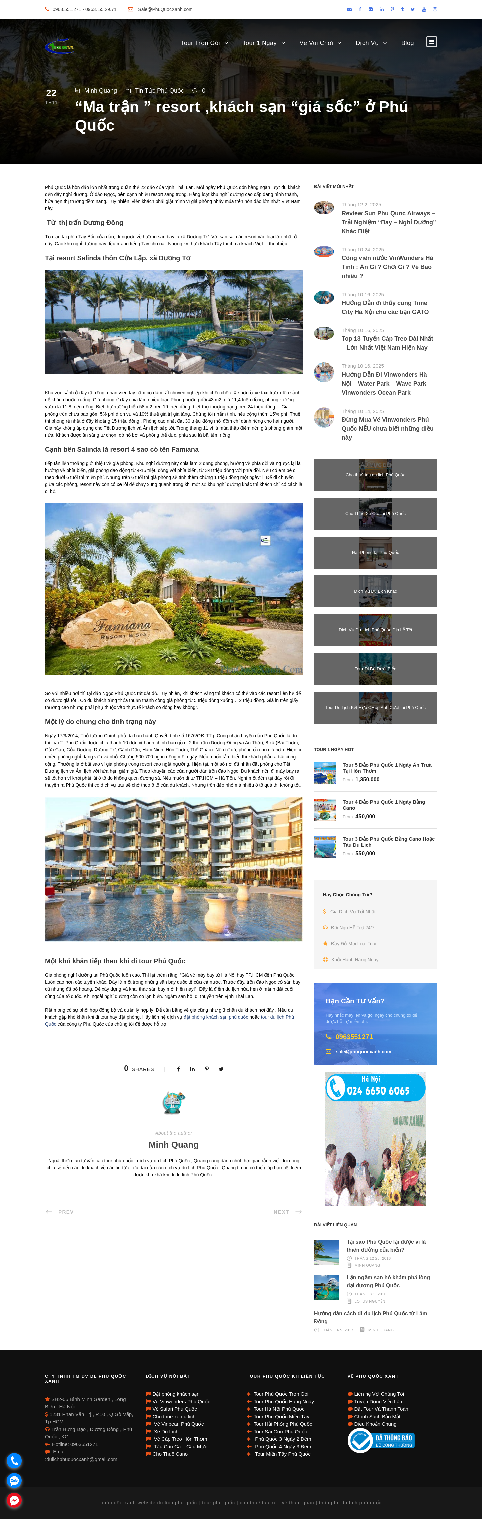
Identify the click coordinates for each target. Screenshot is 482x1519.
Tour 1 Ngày (260, 43)
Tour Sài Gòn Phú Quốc (280, 1431)
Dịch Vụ (367, 43)
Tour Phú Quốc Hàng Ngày (284, 1401)
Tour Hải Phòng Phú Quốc (283, 1424)
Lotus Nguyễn (370, 1301)
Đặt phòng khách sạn (176, 1394)
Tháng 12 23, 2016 (373, 1258)
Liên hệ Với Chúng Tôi (379, 1394)
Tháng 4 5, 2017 (338, 1330)
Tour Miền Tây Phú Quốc (282, 1454)
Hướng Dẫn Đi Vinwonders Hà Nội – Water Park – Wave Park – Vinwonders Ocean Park (386, 383)
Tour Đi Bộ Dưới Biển (375, 668)
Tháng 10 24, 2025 (363, 249)
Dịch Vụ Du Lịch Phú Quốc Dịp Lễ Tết (375, 629)
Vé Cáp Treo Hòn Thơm (180, 1439)
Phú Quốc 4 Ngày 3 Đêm (282, 1446)
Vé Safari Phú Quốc (175, 1409)
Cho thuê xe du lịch (174, 1416)
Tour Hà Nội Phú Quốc (279, 1409)
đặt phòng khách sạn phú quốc (216, 1017)
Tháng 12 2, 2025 (361, 204)
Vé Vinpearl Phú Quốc (178, 1424)
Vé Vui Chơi (316, 43)
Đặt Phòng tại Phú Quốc (375, 552)
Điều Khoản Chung (375, 1424)
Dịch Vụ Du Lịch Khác (375, 591)
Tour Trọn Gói (200, 43)
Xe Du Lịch (166, 1431)
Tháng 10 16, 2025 (363, 294)
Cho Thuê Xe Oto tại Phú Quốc (375, 513)
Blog (407, 43)
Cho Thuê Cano (170, 1454)
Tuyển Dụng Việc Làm (379, 1401)
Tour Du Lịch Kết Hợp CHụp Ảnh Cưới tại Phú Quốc (375, 707)
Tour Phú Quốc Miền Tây (281, 1416)
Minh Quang (100, 90)
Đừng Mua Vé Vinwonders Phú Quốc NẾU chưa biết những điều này (388, 428)
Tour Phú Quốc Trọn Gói (281, 1394)
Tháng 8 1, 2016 (371, 1294)
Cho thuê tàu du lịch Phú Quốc (375, 474)
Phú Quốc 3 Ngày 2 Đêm (282, 1439)
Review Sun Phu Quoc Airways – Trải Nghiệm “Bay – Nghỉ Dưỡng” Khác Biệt (389, 222)
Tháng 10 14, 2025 (363, 411)
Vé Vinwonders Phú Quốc (181, 1401)
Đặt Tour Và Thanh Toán (381, 1409)
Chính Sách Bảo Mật (377, 1416)
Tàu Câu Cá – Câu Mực (180, 1446)
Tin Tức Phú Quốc (159, 90)
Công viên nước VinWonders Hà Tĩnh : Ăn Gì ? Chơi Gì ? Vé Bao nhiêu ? (387, 267)
